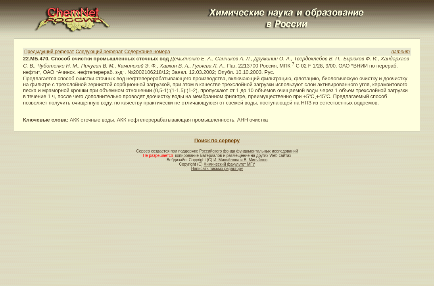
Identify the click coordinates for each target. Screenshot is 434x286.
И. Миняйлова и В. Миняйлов (240, 160)
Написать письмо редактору (217, 168)
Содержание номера (147, 51)
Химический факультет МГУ (229, 164)
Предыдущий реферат (49, 51)
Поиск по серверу (217, 140)
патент (400, 51)
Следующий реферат (99, 51)
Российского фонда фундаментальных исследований (248, 151)
